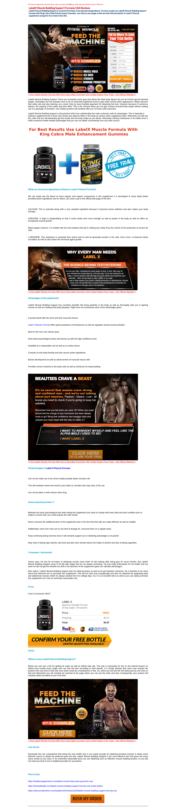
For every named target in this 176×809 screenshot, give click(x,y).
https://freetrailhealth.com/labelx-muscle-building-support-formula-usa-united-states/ (65, 786)
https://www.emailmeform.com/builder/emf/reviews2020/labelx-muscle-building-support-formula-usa (72, 791)
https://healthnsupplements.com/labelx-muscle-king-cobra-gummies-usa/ (60, 781)
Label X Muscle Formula (58, 468)
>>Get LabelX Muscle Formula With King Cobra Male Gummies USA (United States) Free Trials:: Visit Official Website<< (82, 95)
